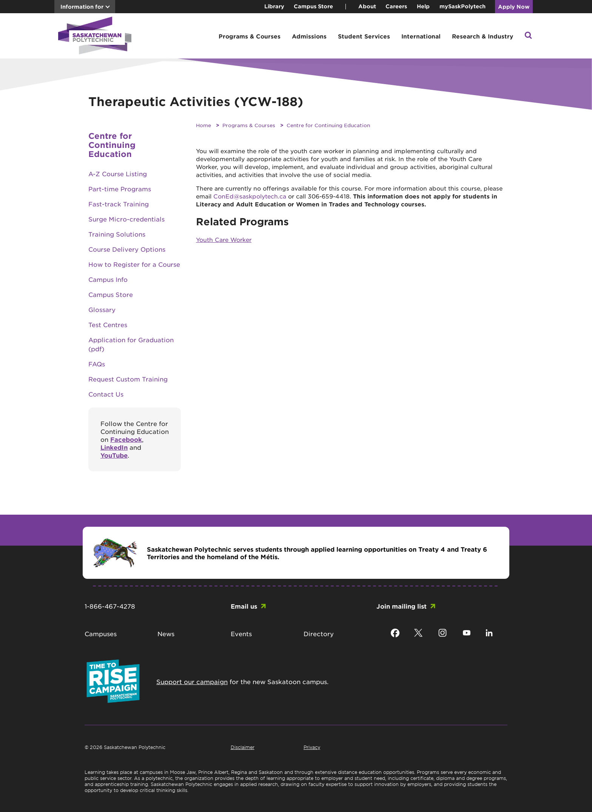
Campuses (101, 633)
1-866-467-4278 (110, 606)
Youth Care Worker (223, 239)
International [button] (421, 36)
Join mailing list (401, 606)
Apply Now (514, 6)
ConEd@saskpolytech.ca (249, 196)
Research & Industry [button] (482, 36)
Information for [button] (81, 6)
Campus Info (108, 279)
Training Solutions (116, 234)
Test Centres (107, 324)
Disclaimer (242, 747)
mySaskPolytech (462, 6)
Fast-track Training (118, 204)
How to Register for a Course (134, 264)
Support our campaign (192, 681)
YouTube (114, 455)
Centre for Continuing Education (328, 125)
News (165, 633)
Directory (319, 633)
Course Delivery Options (126, 249)
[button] (528, 36)
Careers (396, 6)
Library (274, 6)
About (367, 6)
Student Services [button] (364, 36)
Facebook (126, 439)
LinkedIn (114, 447)
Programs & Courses (248, 125)
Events (241, 633)
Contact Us (105, 394)
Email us (244, 606)
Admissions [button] (309, 36)
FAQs (96, 364)
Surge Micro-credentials (126, 219)
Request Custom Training (128, 379)
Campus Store (313, 6)
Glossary (102, 309)
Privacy (312, 747)
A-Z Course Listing (117, 173)
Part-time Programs (119, 188)
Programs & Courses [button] (250, 36)
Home (203, 125)
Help (423, 6)
